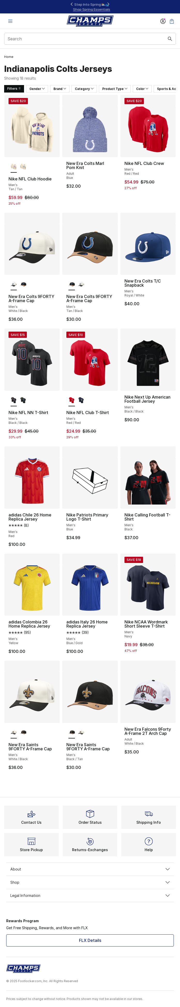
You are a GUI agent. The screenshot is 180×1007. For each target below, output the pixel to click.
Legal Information (90, 895)
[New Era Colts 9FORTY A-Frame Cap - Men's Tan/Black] (23, 284)
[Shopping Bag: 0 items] (172, 21)
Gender (37, 89)
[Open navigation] (10, 21)
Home (8, 57)
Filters (14, 88)
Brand (59, 89)
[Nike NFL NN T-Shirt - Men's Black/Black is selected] (14, 400)
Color (142, 89)
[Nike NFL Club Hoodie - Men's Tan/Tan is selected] (14, 167)
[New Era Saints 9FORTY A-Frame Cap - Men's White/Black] (81, 732)
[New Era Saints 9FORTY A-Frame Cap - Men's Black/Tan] (23, 732)
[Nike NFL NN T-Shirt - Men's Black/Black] (23, 400)
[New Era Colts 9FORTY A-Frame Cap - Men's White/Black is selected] (14, 284)
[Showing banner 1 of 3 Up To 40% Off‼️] (90, 7)
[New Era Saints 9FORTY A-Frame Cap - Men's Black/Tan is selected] (71, 732)
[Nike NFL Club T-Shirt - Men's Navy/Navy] (81, 400)
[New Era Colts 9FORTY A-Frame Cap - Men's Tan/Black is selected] (71, 284)
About (90, 869)
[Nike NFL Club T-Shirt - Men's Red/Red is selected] (71, 400)
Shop (90, 882)
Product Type (114, 89)
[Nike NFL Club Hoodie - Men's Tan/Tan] (23, 167)
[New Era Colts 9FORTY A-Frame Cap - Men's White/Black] (81, 284)
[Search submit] (170, 38)
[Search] (90, 38)
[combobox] (90, 38)
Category (84, 89)
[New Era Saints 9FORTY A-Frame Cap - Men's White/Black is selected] (14, 732)
